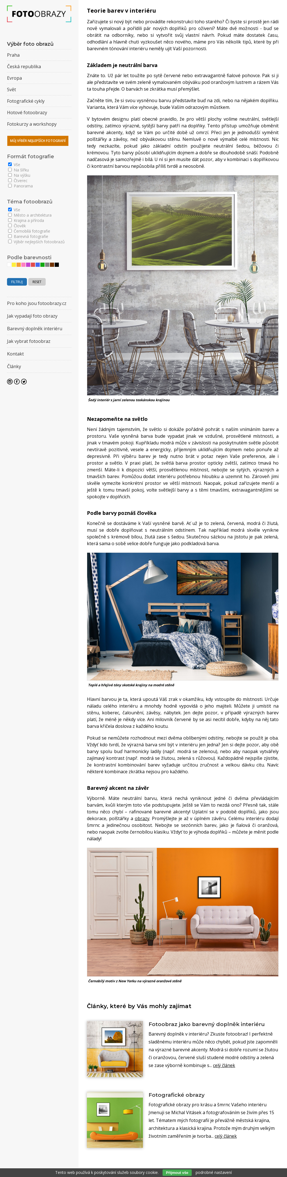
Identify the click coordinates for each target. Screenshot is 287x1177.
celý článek (224, 1066)
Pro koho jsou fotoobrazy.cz (36, 303)
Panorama (20, 186)
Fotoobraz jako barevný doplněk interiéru (210, 1024)
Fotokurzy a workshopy (32, 124)
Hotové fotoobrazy (27, 112)
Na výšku (19, 175)
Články (14, 366)
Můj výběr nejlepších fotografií (38, 140)
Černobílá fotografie (29, 231)
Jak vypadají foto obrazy (32, 316)
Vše (14, 164)
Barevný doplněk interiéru (34, 328)
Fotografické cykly (26, 101)
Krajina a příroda (26, 220)
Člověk (17, 225)
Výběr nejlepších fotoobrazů (36, 241)
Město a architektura (30, 215)
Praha (13, 55)
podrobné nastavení (214, 1172)
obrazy (142, 818)
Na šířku (18, 170)
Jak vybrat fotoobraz (28, 341)
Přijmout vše (177, 1173)
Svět (11, 89)
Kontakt (15, 354)
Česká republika (24, 66)
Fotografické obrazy (178, 1095)
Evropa (14, 78)
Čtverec (17, 180)
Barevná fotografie (28, 236)
